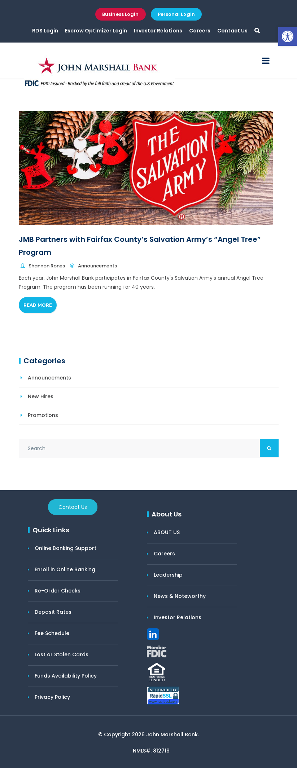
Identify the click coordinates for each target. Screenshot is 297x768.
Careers (199, 30)
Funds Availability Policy (66, 675)
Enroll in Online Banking (65, 569)
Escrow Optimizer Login (96, 30)
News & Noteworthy (180, 596)
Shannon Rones (47, 265)
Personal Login (176, 14)
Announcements (97, 265)
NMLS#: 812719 (151, 750)
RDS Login (45, 30)
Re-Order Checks (57, 590)
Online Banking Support (65, 548)
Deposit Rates (53, 612)
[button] (287, 36)
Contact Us (232, 30)
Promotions (43, 415)
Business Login (120, 14)
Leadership (168, 574)
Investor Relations (158, 30)
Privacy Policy (52, 697)
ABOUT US (167, 532)
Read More (37, 305)
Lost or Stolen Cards (61, 654)
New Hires (40, 396)
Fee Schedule (52, 633)
